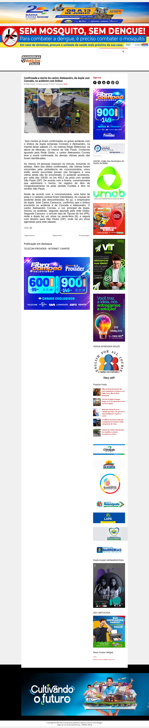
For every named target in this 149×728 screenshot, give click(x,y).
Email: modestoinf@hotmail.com (104, 659)
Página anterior (29, 235)
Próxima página (84, 235)
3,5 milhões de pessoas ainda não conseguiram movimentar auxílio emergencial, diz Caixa (113, 422)
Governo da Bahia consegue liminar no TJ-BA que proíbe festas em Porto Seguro (113, 401)
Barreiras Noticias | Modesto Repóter (73, 723)
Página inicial (57, 235)
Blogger (100, 723)
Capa (94, 657)
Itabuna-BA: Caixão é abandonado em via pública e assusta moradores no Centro (113, 432)
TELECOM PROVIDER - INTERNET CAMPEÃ (47, 248)
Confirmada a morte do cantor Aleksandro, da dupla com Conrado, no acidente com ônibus (57, 79)
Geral (65, 84)
